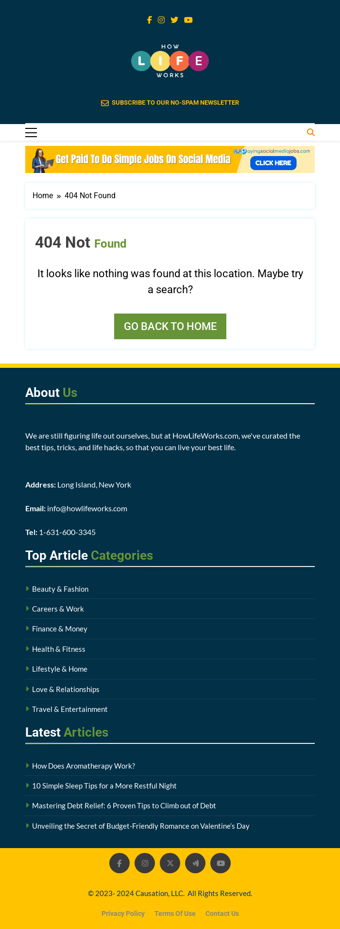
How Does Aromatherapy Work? (83, 765)
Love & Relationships (66, 689)
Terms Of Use (175, 914)
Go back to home (170, 326)
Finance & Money (59, 628)
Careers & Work (58, 608)
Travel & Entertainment (70, 709)
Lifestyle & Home (59, 668)
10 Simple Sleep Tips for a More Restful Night (104, 785)
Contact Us (222, 914)
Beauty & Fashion (60, 588)
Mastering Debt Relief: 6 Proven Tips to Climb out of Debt (124, 805)
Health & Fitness (58, 649)
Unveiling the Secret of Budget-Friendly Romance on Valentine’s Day (141, 825)
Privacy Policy (123, 914)
